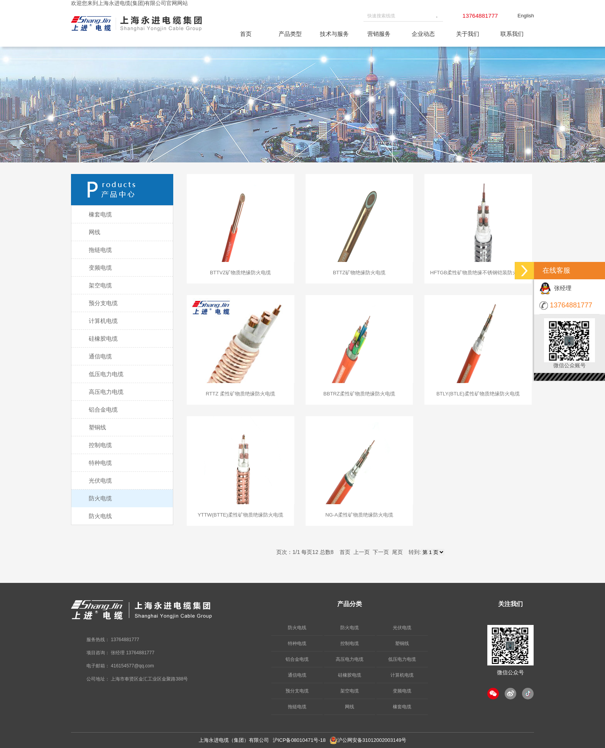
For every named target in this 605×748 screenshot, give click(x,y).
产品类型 (290, 33)
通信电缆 (297, 675)
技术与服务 (334, 33)
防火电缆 (349, 627)
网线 (349, 706)
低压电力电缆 (402, 659)
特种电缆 (297, 643)
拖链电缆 (297, 706)
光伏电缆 (402, 627)
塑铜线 (402, 643)
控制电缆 (349, 643)
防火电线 (297, 627)
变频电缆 (402, 691)
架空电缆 (349, 691)
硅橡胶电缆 (349, 675)
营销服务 (378, 33)
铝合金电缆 (297, 659)
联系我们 (512, 33)
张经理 (555, 288)
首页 (246, 33)
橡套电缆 (402, 706)
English (525, 16)
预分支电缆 (297, 691)
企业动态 (423, 33)
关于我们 (467, 33)
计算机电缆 (402, 675)
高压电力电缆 (349, 659)
